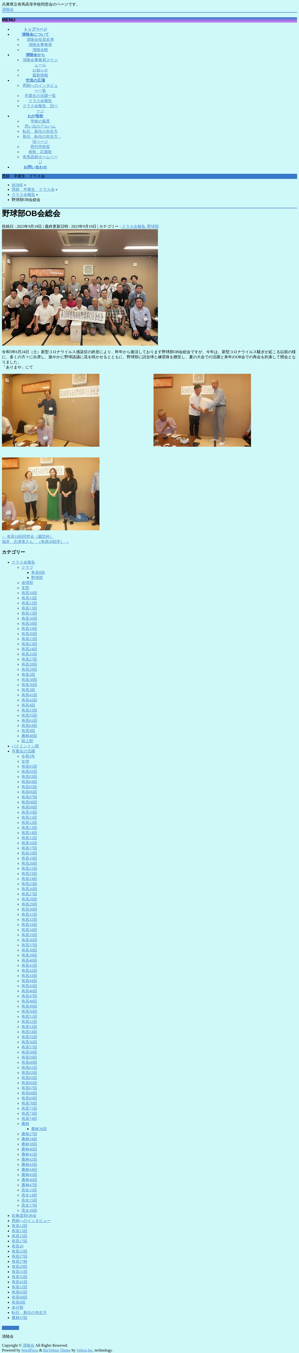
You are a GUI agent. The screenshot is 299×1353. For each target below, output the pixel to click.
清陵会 (8, 9)
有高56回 (29, 1042)
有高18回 (29, 623)
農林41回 (29, 1154)
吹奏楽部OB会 (24, 1215)
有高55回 (29, 715)
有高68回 (29, 1093)
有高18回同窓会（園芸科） (28, 536)
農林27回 (29, 1134)
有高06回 (29, 792)
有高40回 (29, 960)
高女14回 (29, 1195)
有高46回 (29, 991)
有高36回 (29, 685)
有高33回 (29, 925)
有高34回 (29, 930)
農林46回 (29, 1180)
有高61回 (29, 720)
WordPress (29, 1350)
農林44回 (29, 1170)
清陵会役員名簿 (40, 39)
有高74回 (29, 1119)
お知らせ (40, 70)
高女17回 (29, 1205)
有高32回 (29, 919)
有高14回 (29, 833)
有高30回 (29, 680)
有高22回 (19, 1251)
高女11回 (29, 1190)
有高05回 (29, 787)
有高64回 (29, 726)
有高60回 (29, 1062)
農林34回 (29, 1139)
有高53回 (29, 710)
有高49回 (29, 1006)
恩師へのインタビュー (31, 1221)
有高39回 (29, 955)
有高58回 (29, 1052)
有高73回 (29, 1113)
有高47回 (29, 996)
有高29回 (29, 669)
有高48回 (29, 1001)
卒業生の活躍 (23, 751)
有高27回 (29, 659)
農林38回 (29, 1144)
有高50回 (29, 1011)
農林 (25, 1124)
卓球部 (27, 583)
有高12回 (29, 603)
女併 (25, 761)
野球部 (153, 226)
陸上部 (27, 741)
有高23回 (29, 644)
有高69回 (29, 1098)
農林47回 (29, 1185)
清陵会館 (40, 50)
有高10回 (29, 593)
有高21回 (29, 639)
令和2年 (28, 756)
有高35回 (29, 935)
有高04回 (29, 782)
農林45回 (29, 1175)
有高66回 (29, 1083)
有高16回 (29, 618)
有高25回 (29, 654)
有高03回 (29, 777)
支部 (25, 588)
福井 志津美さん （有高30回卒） (35, 542)
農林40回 (29, 1149)
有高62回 (29, 1073)
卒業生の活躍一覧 (40, 96)
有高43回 (29, 976)
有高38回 (29, 950)
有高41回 (29, 695)
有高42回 (29, 700)
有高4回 (28, 705)
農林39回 (39, 1129)
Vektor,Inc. (85, 1350)
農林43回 (29, 1164)
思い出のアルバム (40, 126)
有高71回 (29, 1108)
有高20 (17, 1246)
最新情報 (40, 75)
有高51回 (29, 1016)
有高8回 (38, 572)
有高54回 (29, 1032)
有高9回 (28, 731)
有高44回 (29, 981)
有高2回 (28, 674)
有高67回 (29, 1088)
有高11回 (29, 598)
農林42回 (29, 1159)
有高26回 (29, 889)
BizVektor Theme (57, 1350)
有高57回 (29, 1047)
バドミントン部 (25, 746)
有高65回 (29, 1078)
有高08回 (29, 802)
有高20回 (29, 634)
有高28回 (29, 664)
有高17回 (29, 848)
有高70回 (29, 1103)
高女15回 (29, 1200)
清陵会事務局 (40, 45)
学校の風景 (40, 121)
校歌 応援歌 (40, 152)
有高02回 (29, 771)
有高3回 (28, 690)
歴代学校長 (40, 147)
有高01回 (29, 766)
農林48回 (29, 736)
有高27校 (19, 1261)
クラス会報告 (40, 101)
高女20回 (29, 1210)
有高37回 (29, 945)
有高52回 (29, 1022)
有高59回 (29, 1057)
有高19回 (29, 629)
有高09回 (29, 807)
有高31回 (29, 914)
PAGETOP (10, 1328)
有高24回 (29, 649)
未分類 (17, 1307)
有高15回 (29, 613)
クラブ (27, 567)
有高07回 (29, 797)
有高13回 (29, 608)
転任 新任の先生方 (40, 131)
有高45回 (29, 986)
